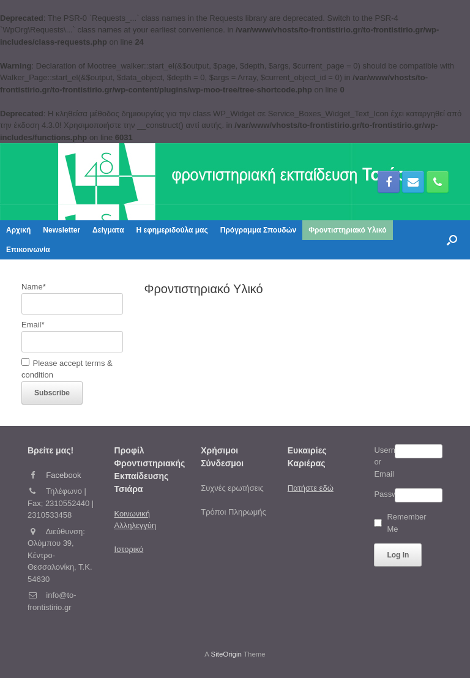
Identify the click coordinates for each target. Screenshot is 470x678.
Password (384, 494)
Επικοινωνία (28, 249)
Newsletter (61, 230)
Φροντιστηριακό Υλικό (347, 230)
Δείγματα (108, 230)
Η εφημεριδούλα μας (172, 230)
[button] (452, 239)
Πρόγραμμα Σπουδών (258, 230)
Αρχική (18, 230)
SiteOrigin (226, 654)
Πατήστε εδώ (311, 488)
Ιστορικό (129, 549)
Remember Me (394, 523)
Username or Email (384, 462)
